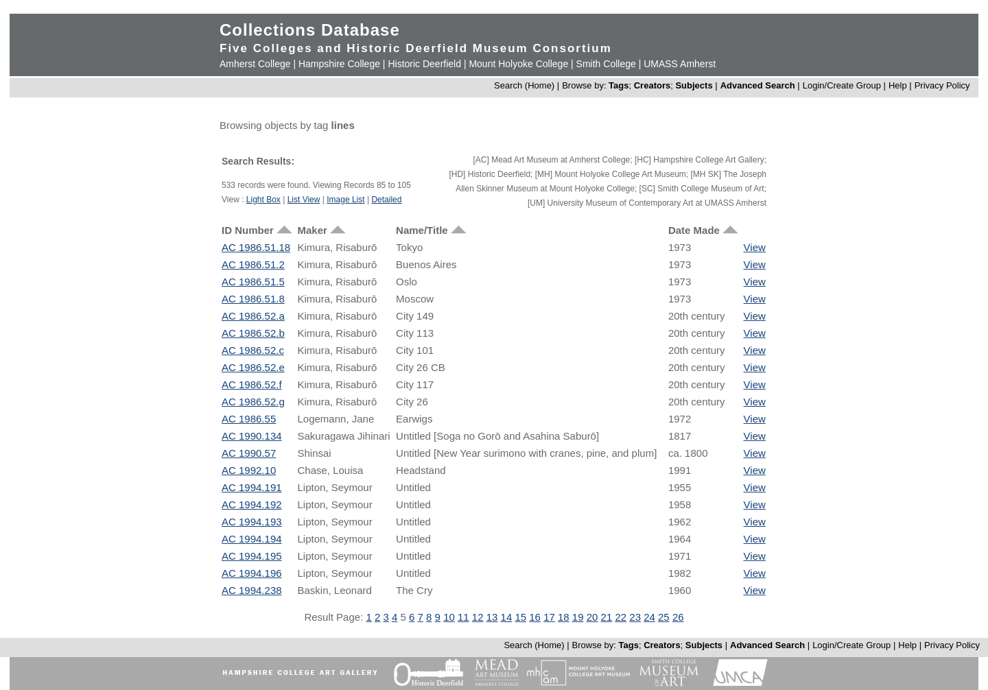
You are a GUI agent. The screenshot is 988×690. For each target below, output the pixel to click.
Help (898, 85)
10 (449, 617)
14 (507, 617)
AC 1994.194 (252, 539)
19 (578, 617)
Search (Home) (524, 85)
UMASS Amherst (680, 63)
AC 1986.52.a (253, 316)
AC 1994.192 (252, 504)
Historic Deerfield (424, 63)
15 (520, 617)
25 (664, 617)
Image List (345, 199)
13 (492, 617)
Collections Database (310, 30)
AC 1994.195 (252, 556)
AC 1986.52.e (253, 367)
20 (592, 617)
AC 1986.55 (249, 419)
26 (678, 617)
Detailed (386, 199)
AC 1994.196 (252, 573)
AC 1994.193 (252, 521)
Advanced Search (757, 85)
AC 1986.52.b (253, 333)
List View (303, 199)
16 (535, 617)
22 (620, 617)
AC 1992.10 (249, 470)
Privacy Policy (942, 85)
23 (635, 617)
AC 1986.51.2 (253, 264)
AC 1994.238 (252, 590)
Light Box (263, 199)
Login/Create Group (843, 85)
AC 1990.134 (252, 436)
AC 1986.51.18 (256, 247)
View (755, 247)
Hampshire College (339, 63)
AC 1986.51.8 (253, 299)
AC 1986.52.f (252, 384)
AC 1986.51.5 (253, 281)
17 (549, 617)
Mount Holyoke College (518, 63)
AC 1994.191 (252, 487)
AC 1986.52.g (253, 401)
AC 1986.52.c (253, 350)
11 (463, 617)
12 (478, 617)
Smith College (606, 63)
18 (563, 617)
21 (607, 617)
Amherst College (255, 63)
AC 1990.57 (249, 453)
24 (649, 617)
